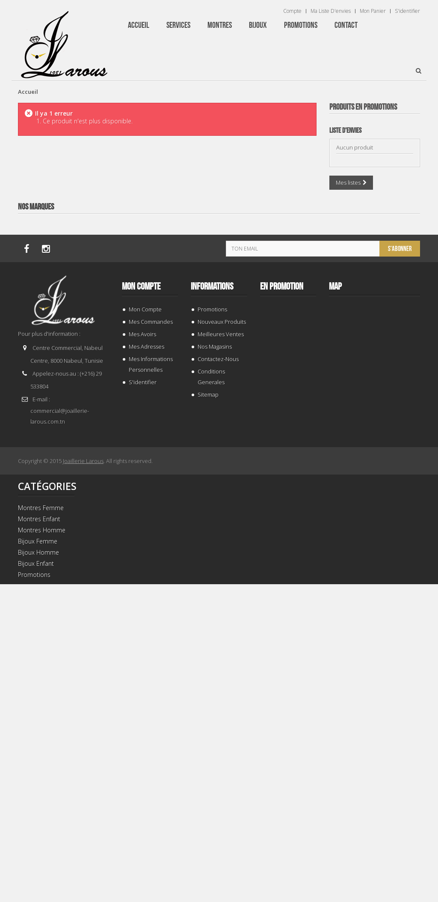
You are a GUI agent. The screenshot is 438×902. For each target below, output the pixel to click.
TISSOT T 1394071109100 (374, 830)
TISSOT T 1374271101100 (374, 461)
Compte (292, 11)
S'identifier (407, 11)
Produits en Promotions (363, 107)
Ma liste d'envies (331, 11)
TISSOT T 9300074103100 (374, 276)
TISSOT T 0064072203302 (374, 645)
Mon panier (373, 11)
